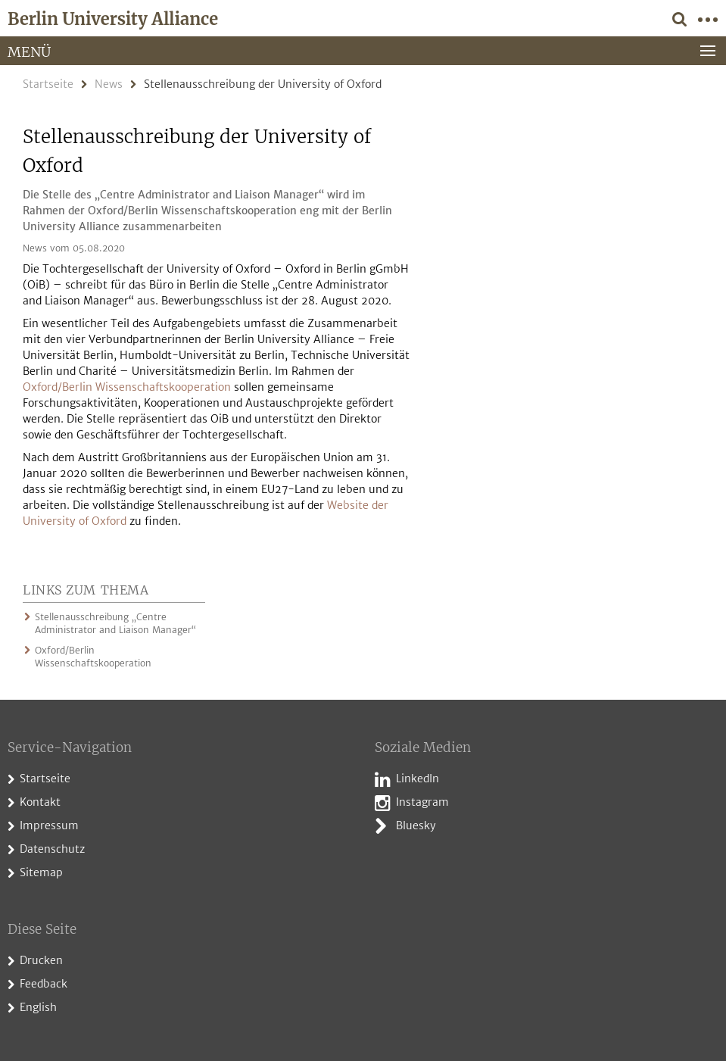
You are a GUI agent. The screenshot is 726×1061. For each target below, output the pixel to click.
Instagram (422, 802)
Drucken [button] (41, 960)
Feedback (43, 984)
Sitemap (41, 872)
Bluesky (416, 825)
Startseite (48, 84)
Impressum (49, 825)
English (38, 1007)
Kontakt (40, 802)
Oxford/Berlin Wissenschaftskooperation (127, 387)
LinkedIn (417, 778)
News (109, 84)
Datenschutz (52, 849)
